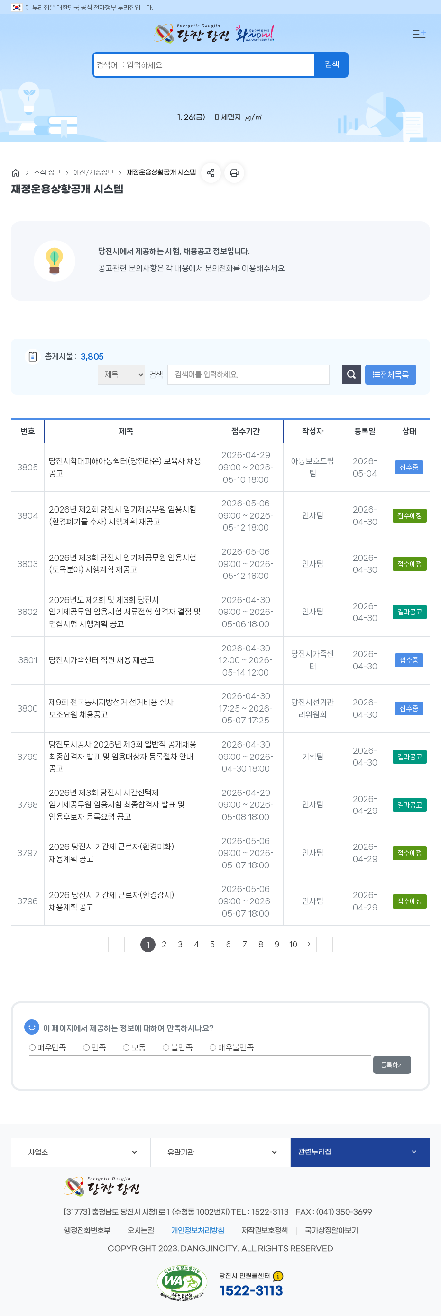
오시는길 (141, 1230)
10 (293, 944)
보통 (134, 1047)
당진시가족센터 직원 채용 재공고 (101, 660)
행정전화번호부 (87, 1230)
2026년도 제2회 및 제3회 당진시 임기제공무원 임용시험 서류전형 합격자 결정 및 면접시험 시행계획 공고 (125, 611)
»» (325, 944)
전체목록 (391, 374)
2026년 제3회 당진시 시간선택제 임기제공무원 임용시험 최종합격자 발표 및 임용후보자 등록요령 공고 (116, 804)
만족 (94, 1047)
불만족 (178, 1047)
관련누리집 (357, 1152)
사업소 (82, 1152)
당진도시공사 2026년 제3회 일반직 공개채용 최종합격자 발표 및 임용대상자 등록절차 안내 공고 (122, 756)
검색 (157, 375)
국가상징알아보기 (331, 1230)
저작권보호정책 (264, 1230)
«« (115, 944)
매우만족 (47, 1047)
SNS (211, 173)
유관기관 (221, 1152)
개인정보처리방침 (197, 1230)
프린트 (234, 173)
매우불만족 (232, 1047)
